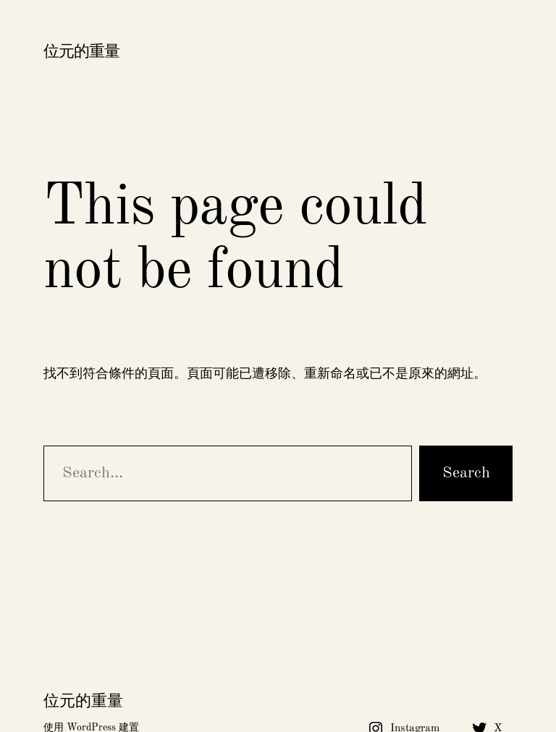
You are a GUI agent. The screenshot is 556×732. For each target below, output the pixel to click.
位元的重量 (81, 52)
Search (466, 473)
